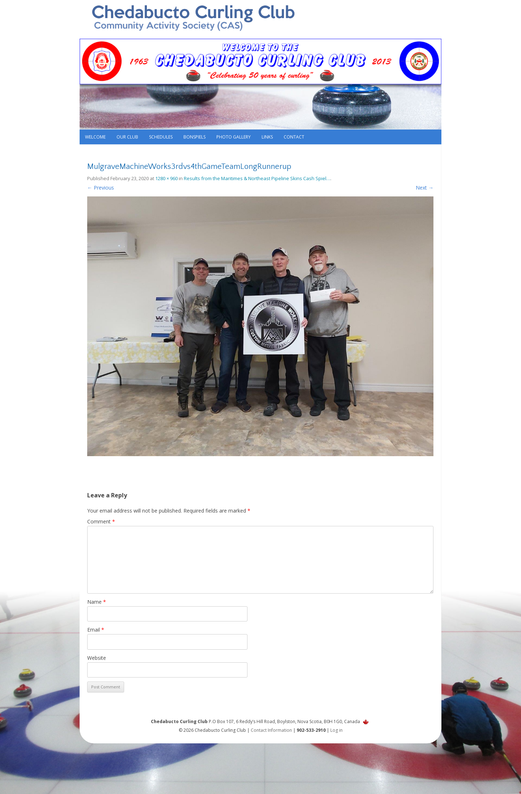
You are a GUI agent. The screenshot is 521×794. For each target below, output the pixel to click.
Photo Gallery (233, 137)
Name (96, 601)
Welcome (95, 137)
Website (96, 657)
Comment (101, 521)
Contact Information (271, 730)
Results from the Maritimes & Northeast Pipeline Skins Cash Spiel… (257, 178)
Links (267, 137)
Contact (294, 137)
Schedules (161, 137)
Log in (336, 730)
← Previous (100, 187)
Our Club (127, 137)
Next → (424, 187)
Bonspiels (194, 137)
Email (95, 629)
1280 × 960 (166, 178)
